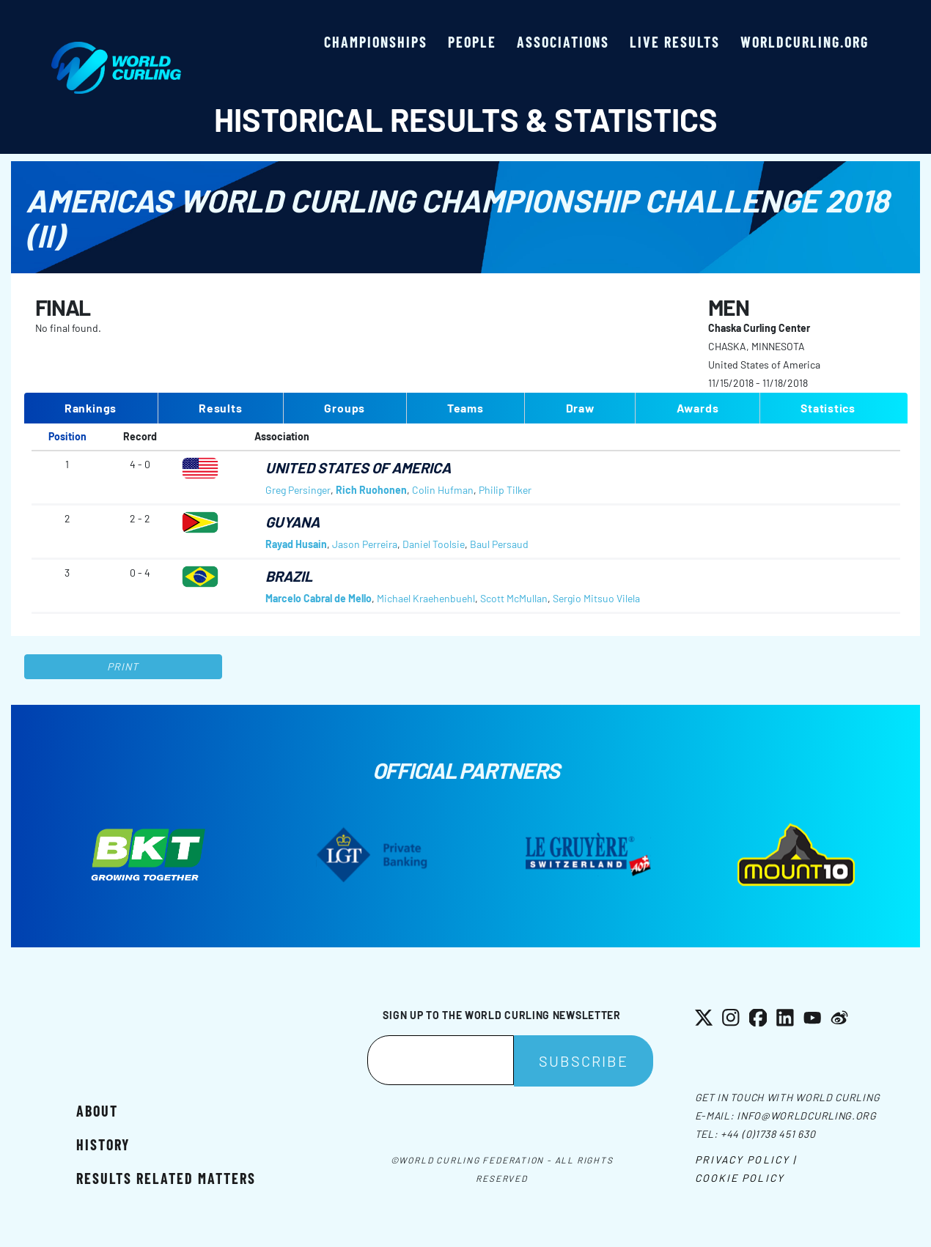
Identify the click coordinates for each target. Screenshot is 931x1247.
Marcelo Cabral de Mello (318, 598)
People (472, 42)
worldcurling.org (804, 42)
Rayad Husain (296, 544)
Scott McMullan (514, 598)
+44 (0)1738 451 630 (768, 1134)
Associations (563, 42)
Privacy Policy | (746, 1159)
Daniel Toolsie (433, 544)
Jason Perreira (364, 544)
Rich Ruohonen (371, 490)
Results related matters (166, 1178)
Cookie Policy (739, 1178)
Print (123, 666)
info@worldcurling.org (807, 1115)
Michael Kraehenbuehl (426, 598)
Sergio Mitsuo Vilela (596, 598)
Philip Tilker (505, 490)
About (97, 1111)
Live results (675, 42)
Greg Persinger (298, 490)
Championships (375, 42)
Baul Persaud (499, 544)
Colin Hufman (443, 490)
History (103, 1144)
